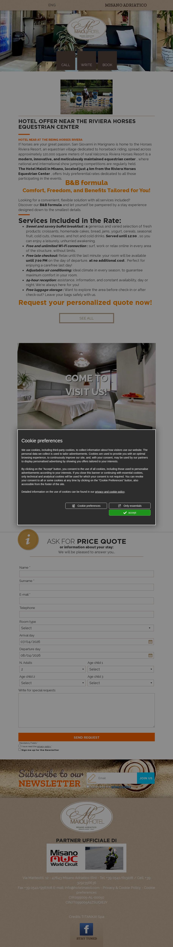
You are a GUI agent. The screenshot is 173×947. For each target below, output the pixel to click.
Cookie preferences (86, 506)
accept (129, 513)
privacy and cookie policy (110, 491)
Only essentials (130, 506)
